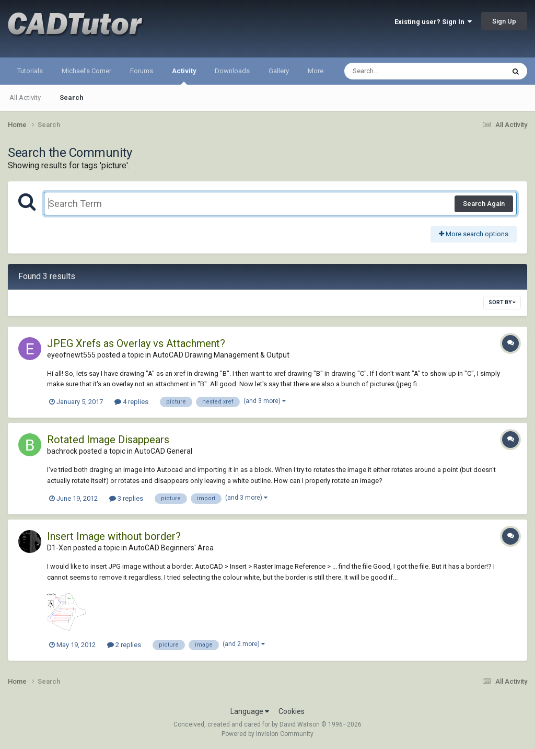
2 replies (124, 645)
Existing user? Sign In (433, 22)
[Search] (397, 71)
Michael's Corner (86, 71)
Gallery (279, 71)
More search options (473, 234)
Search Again (484, 204)
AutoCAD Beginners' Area (171, 548)
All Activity (25, 97)
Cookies (291, 711)
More (315, 71)
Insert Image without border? (114, 536)
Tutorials (30, 71)
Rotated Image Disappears (108, 439)
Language (249, 711)
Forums (141, 71)
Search (72, 97)
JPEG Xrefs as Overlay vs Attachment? (136, 343)
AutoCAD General (163, 451)
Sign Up (504, 21)
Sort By (502, 302)
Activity (184, 76)
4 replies (131, 402)
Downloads (232, 71)
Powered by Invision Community (267, 734)
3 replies (126, 498)
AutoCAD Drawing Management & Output (221, 355)
